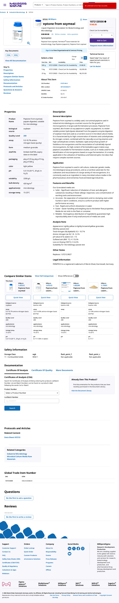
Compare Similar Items (14, 76)
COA (8, 55)
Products (3, 12)
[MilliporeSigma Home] (18, 5)
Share (83, 19)
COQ (16, 55)
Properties (8, 70)
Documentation (10, 83)
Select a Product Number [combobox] (16, 393)
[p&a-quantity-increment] (112, 35)
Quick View (18, 297)
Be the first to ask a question (18, 498)
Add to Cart (101, 40)
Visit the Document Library (81, 391)
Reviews (7, 93)
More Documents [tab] (64, 370)
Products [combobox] (38, 5)
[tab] (4, 12)
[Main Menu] (5, 4)
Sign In (48, 50)
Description (9, 73)
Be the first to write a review (19, 517)
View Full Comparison (44, 276)
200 (24, 136)
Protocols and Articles (13, 86)
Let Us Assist (95, 66)
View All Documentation (15, 61)
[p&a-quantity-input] (101, 35)
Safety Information (12, 80)
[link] (12, 548)
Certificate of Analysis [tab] (17, 370)
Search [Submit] (12, 408)
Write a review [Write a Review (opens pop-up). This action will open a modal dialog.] (60, 34)
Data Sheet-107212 (12, 437)
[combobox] (64, 4)
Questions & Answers (13, 90)
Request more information (101, 45)
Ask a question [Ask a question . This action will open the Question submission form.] (72, 34)
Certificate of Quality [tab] (41, 370)
